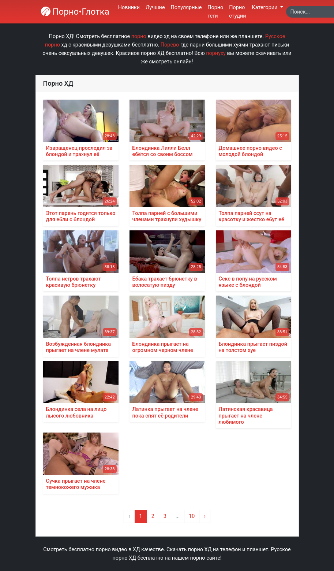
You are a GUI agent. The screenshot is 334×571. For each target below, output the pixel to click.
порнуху (216, 53)
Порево (170, 45)
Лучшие (155, 7)
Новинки (129, 7)
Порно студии (237, 11)
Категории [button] (265, 7)
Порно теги (215, 11)
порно (138, 36)
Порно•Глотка (75, 12)
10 (192, 516)
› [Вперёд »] (204, 516)
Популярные (186, 7)
